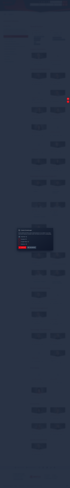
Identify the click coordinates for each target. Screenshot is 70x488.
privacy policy (48, 234)
